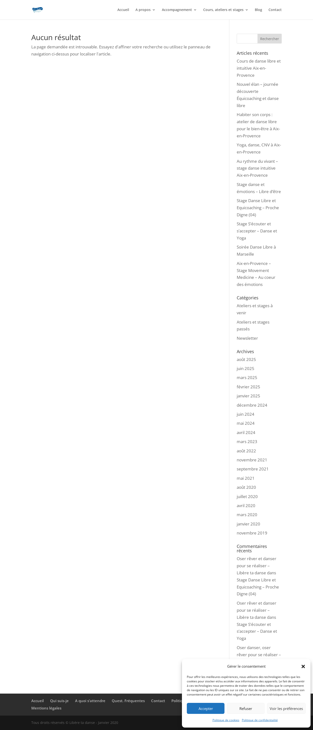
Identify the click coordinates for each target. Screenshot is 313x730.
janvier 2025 (248, 396)
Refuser (245, 708)
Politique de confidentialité (260, 720)
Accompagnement (177, 10)
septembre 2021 (253, 469)
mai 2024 (246, 423)
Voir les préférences (286, 708)
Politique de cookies (225, 720)
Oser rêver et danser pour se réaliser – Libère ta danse (256, 566)
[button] (303, 666)
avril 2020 (246, 505)
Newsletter (247, 338)
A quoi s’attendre (90, 700)
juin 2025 (245, 368)
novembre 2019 (252, 533)
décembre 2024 (252, 405)
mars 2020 (247, 514)
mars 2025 (247, 377)
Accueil (123, 10)
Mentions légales (46, 708)
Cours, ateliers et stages (223, 10)
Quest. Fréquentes (128, 700)
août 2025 (246, 359)
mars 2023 (247, 441)
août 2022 (246, 451)
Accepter (206, 708)
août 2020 (246, 487)
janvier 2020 (248, 524)
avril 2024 (246, 432)
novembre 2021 (252, 460)
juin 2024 (245, 414)
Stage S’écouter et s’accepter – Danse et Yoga (257, 231)
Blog (258, 10)
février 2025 (248, 387)
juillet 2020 (247, 496)
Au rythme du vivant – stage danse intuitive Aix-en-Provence (257, 168)
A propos (143, 10)
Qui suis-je (59, 700)
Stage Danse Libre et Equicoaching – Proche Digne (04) (258, 208)
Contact (275, 10)
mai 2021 (246, 478)
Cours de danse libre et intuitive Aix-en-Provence (259, 68)
